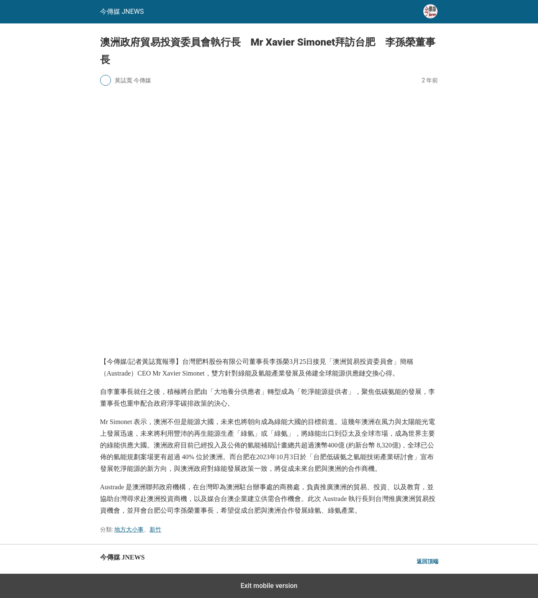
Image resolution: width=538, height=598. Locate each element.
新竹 (155, 529)
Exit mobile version (268, 586)
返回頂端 (427, 561)
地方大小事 (129, 529)
